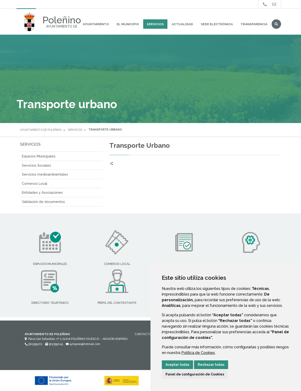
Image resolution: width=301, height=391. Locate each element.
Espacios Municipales (38, 156)
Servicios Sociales (36, 165)
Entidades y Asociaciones (42, 192)
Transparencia (254, 24)
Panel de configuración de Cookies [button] (195, 374)
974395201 (33, 344)
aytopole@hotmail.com (83, 344)
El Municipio (128, 24)
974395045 (54, 344)
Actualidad (182, 24)
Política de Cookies (198, 352)
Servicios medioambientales (45, 174)
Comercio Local (34, 183)
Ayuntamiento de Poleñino (41, 130)
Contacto (143, 334)
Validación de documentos (43, 202)
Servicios (155, 24)
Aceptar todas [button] (177, 364)
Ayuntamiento (96, 24)
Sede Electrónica (217, 24)
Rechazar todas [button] (211, 364)
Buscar (276, 24)
